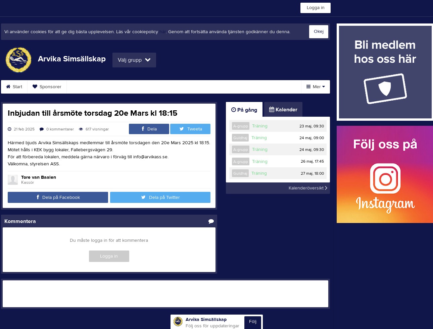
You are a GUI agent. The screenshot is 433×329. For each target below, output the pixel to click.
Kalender (149, 87)
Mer (315, 87)
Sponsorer (47, 87)
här (162, 32)
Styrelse (83, 87)
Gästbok (236, 87)
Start (14, 87)
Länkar (268, 87)
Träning (260, 126)
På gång (244, 110)
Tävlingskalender (193, 87)
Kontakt (116, 87)
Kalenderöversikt (308, 188)
